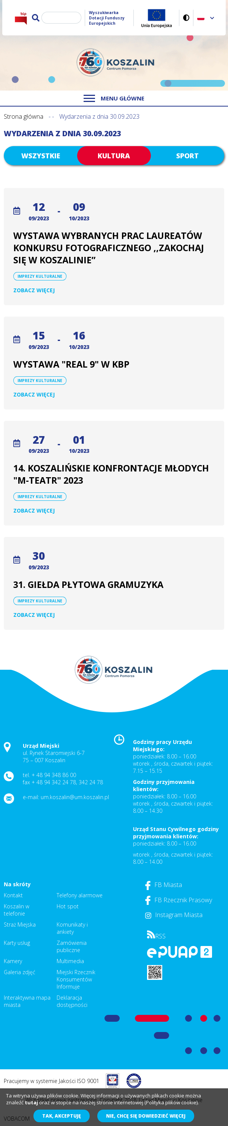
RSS (156, 936)
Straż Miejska (20, 924)
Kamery (13, 961)
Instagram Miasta (174, 915)
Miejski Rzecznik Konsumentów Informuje (76, 979)
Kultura (114, 155)
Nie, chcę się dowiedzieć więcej (145, 1116)
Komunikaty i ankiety (72, 928)
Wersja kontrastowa (186, 17)
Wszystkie (40, 155)
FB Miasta (163, 885)
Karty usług (17, 942)
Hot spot (68, 906)
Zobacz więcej (34, 290)
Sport (187, 155)
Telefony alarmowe (80, 895)
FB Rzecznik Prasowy (178, 900)
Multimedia (70, 961)
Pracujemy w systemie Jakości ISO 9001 (51, 1081)
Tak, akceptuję (61, 1116)
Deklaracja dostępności (72, 1001)
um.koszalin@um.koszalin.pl (75, 797)
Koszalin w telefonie (16, 910)
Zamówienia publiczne (72, 946)
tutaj (31, 1102)
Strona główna (23, 116)
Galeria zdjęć (19, 972)
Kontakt (13, 895)
